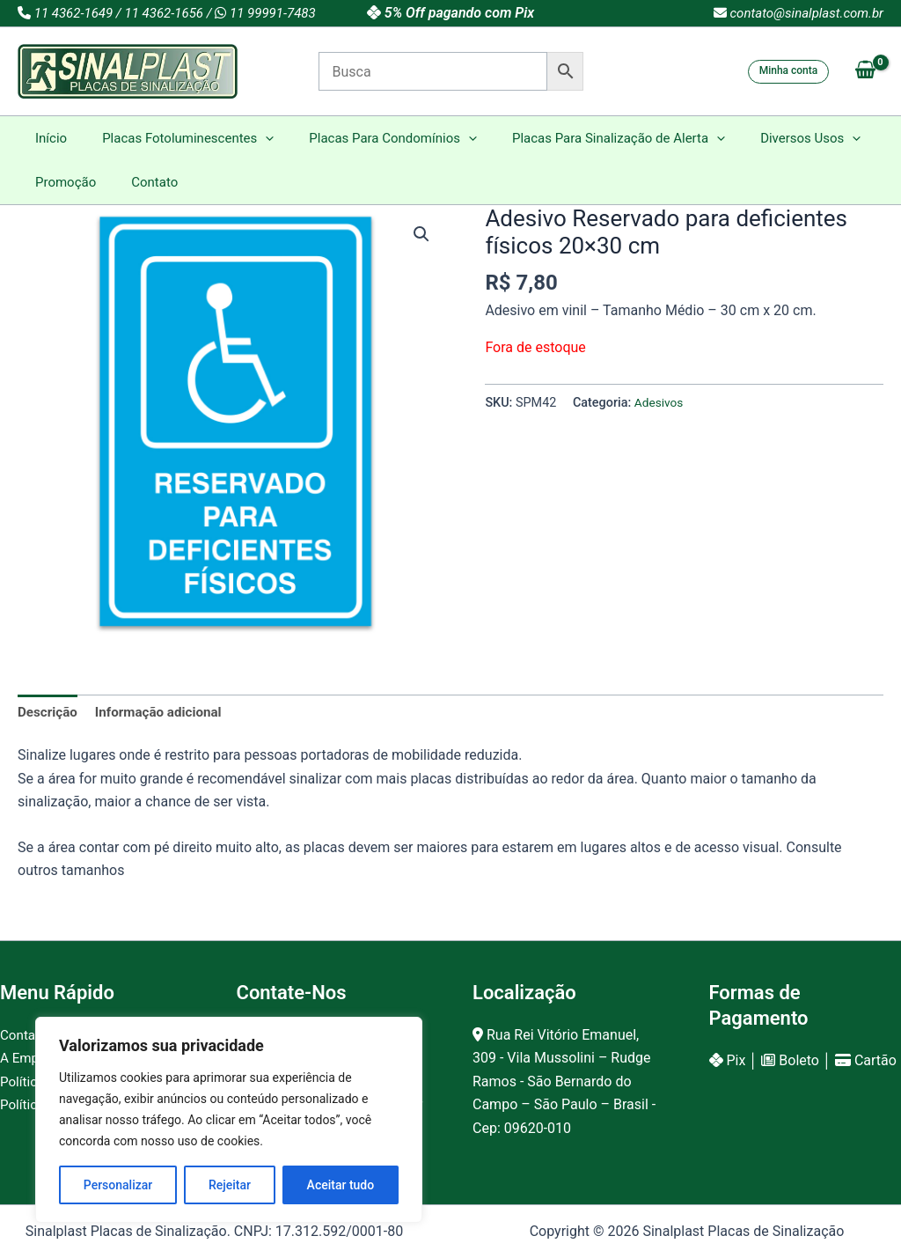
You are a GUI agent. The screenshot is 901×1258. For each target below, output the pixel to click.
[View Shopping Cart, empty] (864, 71)
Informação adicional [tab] (165, 712)
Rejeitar (230, 1185)
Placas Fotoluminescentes (174, 138)
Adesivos (660, 402)
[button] (789, 72)
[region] (228, 1120)
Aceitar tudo (341, 1185)
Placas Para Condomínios (371, 138)
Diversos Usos (771, 138)
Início (46, 138)
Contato (141, 182)
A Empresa (34, 1058)
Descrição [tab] (49, 712)
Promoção (61, 182)
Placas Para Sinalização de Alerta (587, 138)
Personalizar (118, 1185)
